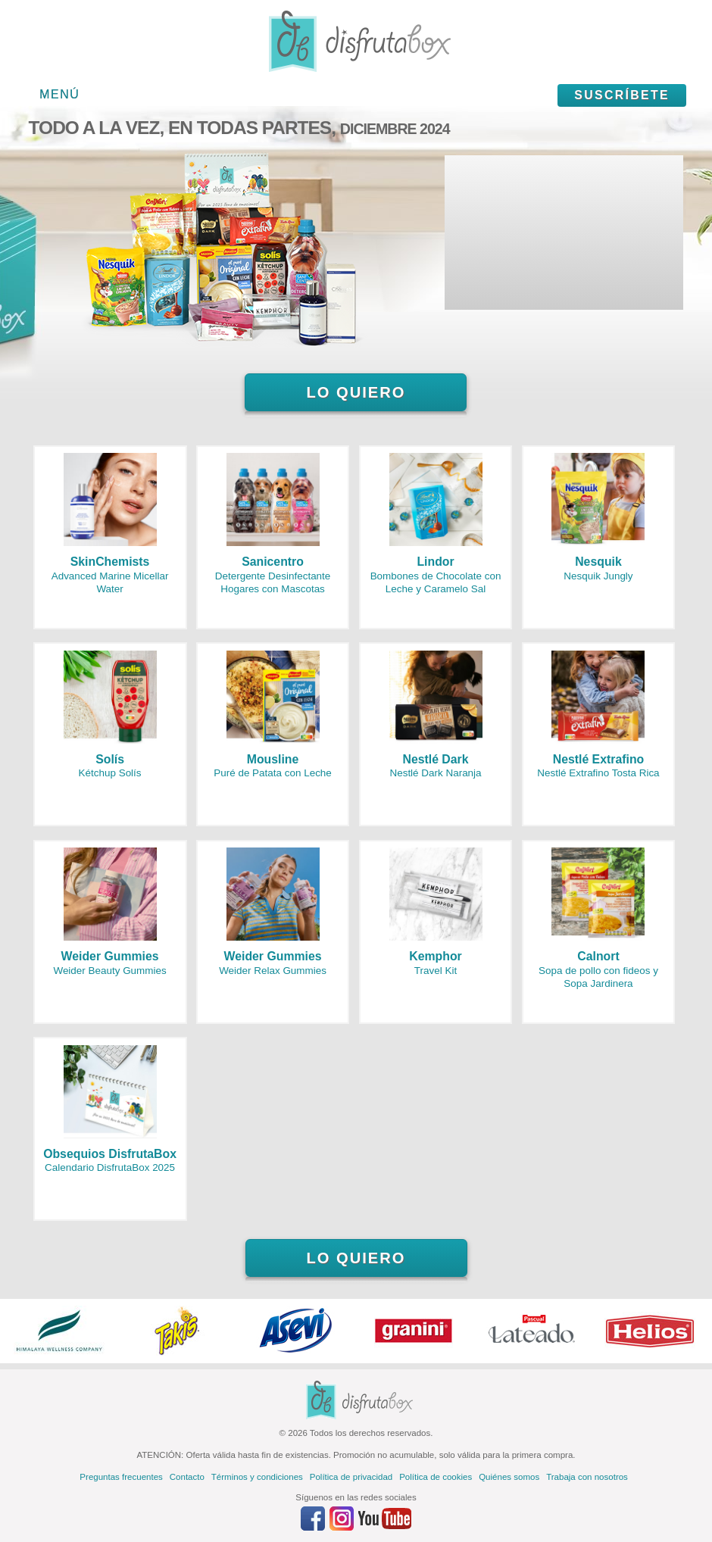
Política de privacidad (351, 1476)
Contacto (187, 1476)
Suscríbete (622, 95)
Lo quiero (355, 392)
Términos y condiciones (257, 1476)
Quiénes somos (509, 1476)
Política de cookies (435, 1476)
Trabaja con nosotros (587, 1476)
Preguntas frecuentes (121, 1476)
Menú (59, 94)
